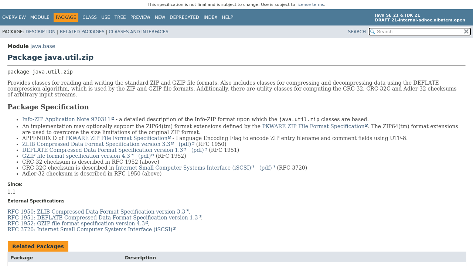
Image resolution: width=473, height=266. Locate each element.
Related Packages (82, 31)
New (160, 17)
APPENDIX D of (43, 138)
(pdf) (184, 144)
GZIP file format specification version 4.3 (76, 156)
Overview (14, 17)
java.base (42, 46)
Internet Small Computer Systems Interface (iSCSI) (183, 168)
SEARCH (357, 31)
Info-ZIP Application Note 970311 (66, 119)
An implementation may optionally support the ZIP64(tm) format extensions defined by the (141, 126)
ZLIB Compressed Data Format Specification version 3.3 (96, 144)
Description (40, 31)
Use (105, 17)
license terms (310, 4)
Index (211, 17)
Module (40, 17)
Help (228, 17)
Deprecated (184, 17)
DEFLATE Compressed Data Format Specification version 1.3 (102, 150)
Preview (140, 17)
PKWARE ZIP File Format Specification (313, 126)
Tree (120, 17)
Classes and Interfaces (139, 31)
